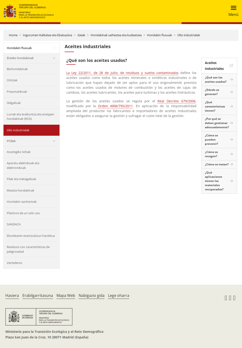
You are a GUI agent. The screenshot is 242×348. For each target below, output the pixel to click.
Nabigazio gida (92, 295)
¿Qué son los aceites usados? (216, 79)
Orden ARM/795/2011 (115, 106)
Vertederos (14, 263)
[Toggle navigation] (232, 11)
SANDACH (14, 224)
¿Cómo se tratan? (217, 164)
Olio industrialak (188, 35)
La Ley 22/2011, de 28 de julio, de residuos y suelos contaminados (122, 73)
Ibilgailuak (14, 103)
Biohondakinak (17, 69)
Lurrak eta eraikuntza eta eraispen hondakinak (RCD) (30, 116)
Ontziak (12, 80)
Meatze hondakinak (20, 190)
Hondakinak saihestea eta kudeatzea (116, 35)
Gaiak (81, 35)
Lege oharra (118, 295)
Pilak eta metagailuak (21, 179)
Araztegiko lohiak (19, 152)
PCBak (11, 141)
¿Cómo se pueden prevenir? (211, 139)
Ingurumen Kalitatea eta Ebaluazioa (47, 35)
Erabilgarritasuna (37, 295)
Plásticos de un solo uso (23, 213)
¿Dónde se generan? (212, 92)
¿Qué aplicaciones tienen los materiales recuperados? (214, 180)
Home (13, 35)
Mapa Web (65, 295)
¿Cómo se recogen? (211, 154)
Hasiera (12, 295)
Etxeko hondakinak (20, 58)
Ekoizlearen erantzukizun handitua (31, 236)
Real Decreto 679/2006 (177, 101)
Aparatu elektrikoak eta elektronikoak (23, 165)
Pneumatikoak (17, 91)
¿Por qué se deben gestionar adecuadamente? (217, 123)
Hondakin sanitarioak (22, 201)
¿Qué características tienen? (215, 106)
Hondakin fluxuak (159, 35)
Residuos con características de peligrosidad (28, 249)
